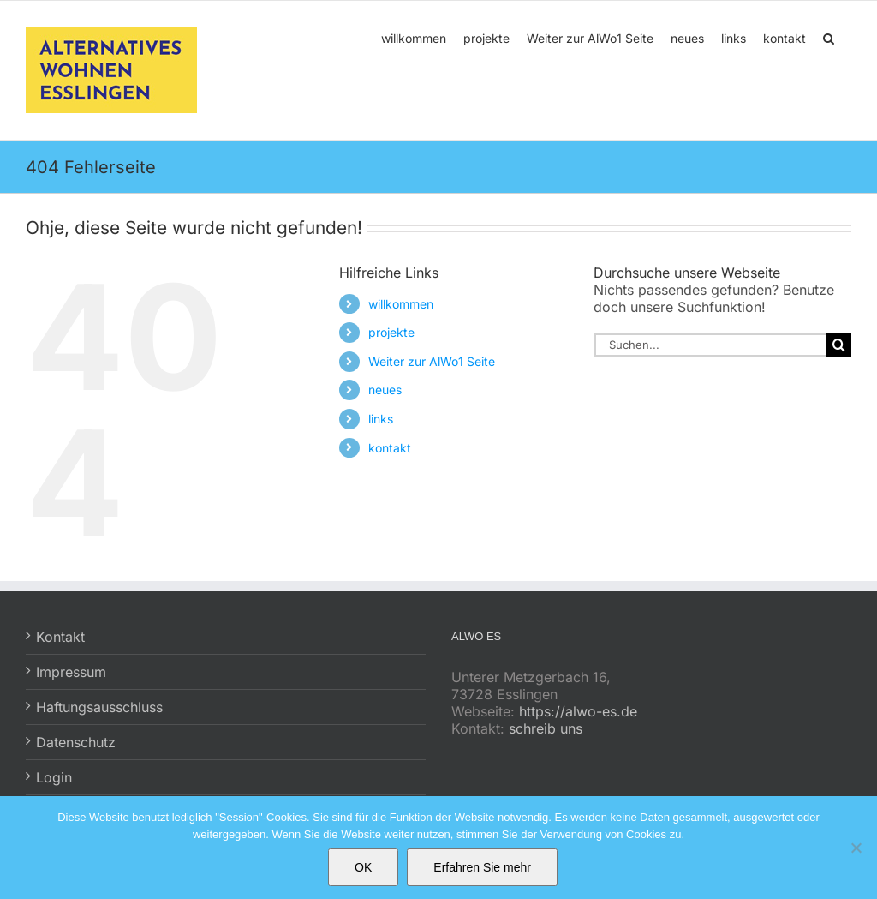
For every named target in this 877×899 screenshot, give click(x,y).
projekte (391, 332)
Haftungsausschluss (99, 707)
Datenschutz (76, 742)
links (380, 418)
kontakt (389, 448)
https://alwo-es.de (578, 711)
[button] (828, 37)
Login (54, 777)
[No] (855, 847)
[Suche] (838, 345)
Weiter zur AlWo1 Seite (431, 361)
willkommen (400, 304)
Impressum (71, 671)
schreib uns (545, 728)
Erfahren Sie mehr (482, 867)
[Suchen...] (710, 345)
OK (363, 867)
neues (385, 389)
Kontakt (60, 636)
